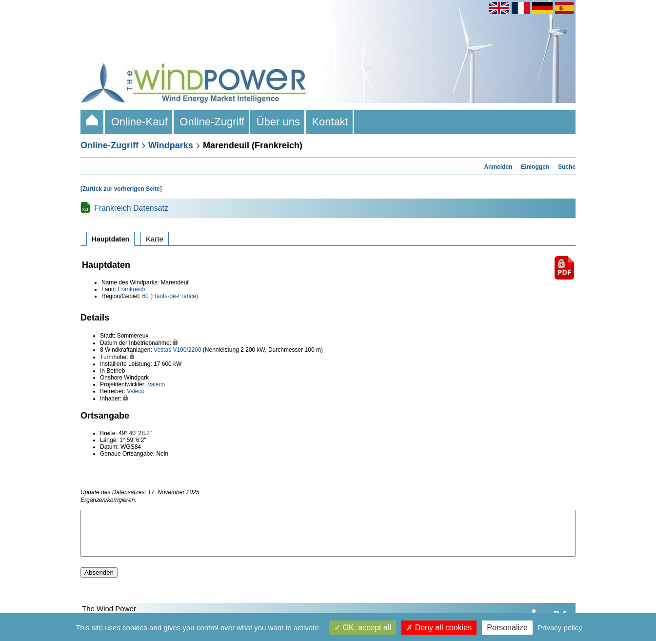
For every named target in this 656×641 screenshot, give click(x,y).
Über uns (278, 122)
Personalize (507, 627)
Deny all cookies (439, 627)
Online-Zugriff (212, 122)
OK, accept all (362, 627)
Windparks (170, 145)
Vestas (162, 349)
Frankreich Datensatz (131, 208)
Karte (154, 239)
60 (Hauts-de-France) (170, 296)
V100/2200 (187, 349)
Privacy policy (559, 627)
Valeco (156, 384)
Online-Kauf (139, 122)
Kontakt (330, 122)
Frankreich (131, 289)
